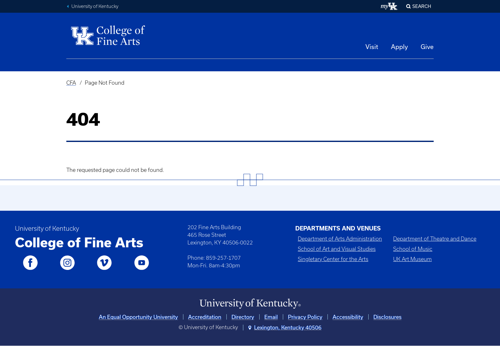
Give (427, 46)
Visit (371, 46)
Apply (399, 46)
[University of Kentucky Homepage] (250, 304)
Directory (243, 317)
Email (271, 317)
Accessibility (348, 317)
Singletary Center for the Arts (333, 259)
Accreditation (204, 317)
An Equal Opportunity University (138, 317)
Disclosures (387, 317)
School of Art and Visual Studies (337, 249)
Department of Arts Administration (340, 239)
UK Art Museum (412, 259)
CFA (71, 83)
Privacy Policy (305, 317)
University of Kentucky (94, 6)
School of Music (412, 249)
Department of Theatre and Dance (434, 239)
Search (421, 6)
